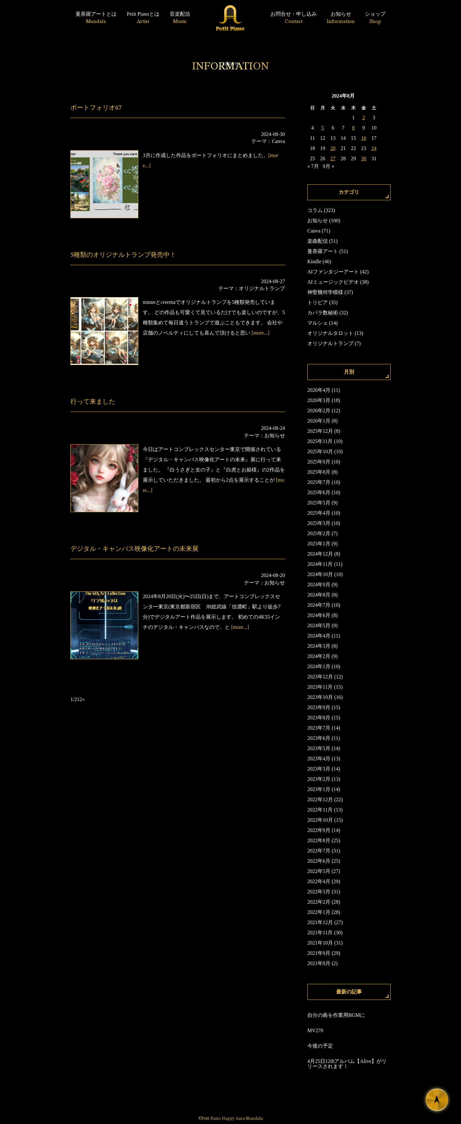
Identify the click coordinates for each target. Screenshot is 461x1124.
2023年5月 (318, 748)
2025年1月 (318, 543)
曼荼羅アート (322, 251)
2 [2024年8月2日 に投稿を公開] (363, 117)
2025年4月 (318, 513)
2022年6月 (318, 861)
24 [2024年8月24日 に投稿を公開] (373, 148)
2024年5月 (318, 625)
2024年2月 (318, 656)
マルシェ (317, 323)
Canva (278, 141)
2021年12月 (320, 922)
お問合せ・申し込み (294, 18)
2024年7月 (318, 605)
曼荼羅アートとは (96, 18)
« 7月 (313, 166)
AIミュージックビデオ (333, 282)
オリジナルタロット (330, 333)
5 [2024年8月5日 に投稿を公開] (322, 128)
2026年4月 (318, 390)
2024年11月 (320, 564)
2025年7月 (318, 482)
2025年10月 (320, 451)
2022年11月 (320, 809)
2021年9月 (318, 953)
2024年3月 (318, 646)
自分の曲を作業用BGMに (336, 1015)
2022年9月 (318, 830)
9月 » (328, 166)
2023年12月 (320, 676)
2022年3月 (318, 891)
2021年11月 (320, 932)
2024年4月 (318, 635)
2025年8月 (318, 472)
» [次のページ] (83, 699)
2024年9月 (318, 584)
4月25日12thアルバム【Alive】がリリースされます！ (347, 1063)
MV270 (315, 1030)
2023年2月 (318, 779)
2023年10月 (320, 697)
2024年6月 (318, 615)
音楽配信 (180, 18)
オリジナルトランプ (262, 288)
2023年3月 (318, 769)
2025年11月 (320, 441)
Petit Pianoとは (143, 18)
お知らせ (341, 18)
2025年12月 (320, 431)
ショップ (375, 18)
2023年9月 (318, 707)
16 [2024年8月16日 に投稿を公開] (363, 138)
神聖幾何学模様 (325, 292)
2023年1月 (318, 789)
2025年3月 (318, 523)
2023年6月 (318, 738)
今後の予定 (320, 1046)
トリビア (317, 302)
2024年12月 (320, 554)
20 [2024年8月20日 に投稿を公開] (333, 148)
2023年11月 (320, 687)
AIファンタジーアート (333, 271)
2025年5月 (318, 502)
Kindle (314, 261)
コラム (315, 210)
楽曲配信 (317, 241)
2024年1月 (318, 666)
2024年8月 (318, 595)
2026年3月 (318, 400)
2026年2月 (318, 410)
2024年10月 (320, 574)
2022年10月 (320, 820)
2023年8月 (318, 717)
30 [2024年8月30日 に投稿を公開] (363, 158)
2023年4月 (318, 758)
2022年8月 (318, 840)
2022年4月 (318, 881)
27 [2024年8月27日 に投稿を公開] (333, 158)
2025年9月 (318, 461)
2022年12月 (320, 799)
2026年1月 (318, 420)
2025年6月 (318, 492)
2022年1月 (318, 912)
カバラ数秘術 (322, 312)
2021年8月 (318, 963)
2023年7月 (318, 728)
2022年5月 (318, 871)
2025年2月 (318, 533)
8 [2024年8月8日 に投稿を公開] (353, 128)
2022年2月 (318, 902)
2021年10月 (320, 943)
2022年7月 (318, 850)
